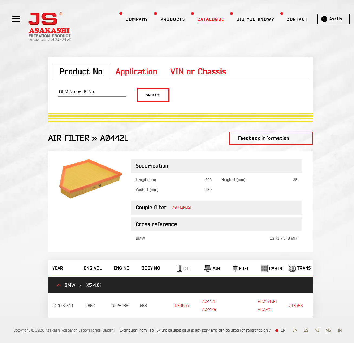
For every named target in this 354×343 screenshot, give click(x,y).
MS (328, 330)
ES (306, 330)
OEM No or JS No (76, 92)
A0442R (209, 309)
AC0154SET (267, 301)
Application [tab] (136, 72)
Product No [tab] (81, 72)
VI (317, 330)
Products (163, 19)
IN (340, 330)
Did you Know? (246, 19)
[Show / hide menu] (16, 18)
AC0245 (264, 309)
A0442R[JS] (181, 207)
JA (295, 330)
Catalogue (201, 19)
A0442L (209, 301)
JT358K (296, 305)
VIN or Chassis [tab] (198, 72)
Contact (287, 19)
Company (127, 19)
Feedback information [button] (264, 138)
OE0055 (182, 305)
